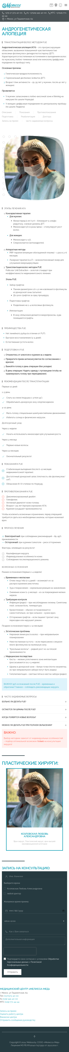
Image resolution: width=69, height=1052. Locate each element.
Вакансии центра (8, 1017)
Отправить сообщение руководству (17, 1020)
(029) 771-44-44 (12, 1002)
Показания (24, 112)
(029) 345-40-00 (10, 999)
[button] (66, 5)
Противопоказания (46, 112)
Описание (7, 112)
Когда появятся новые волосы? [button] (19, 717)
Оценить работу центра (11, 1014)
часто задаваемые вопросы (39, 121)
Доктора (47, 116)
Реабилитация (28, 116)
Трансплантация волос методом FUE (25, 42)
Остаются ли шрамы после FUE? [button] (19, 709)
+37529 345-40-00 (38, 13)
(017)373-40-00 (11, 996)
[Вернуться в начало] (11, 5)
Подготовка (7, 116)
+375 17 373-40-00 (14, 13)
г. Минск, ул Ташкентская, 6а (19, 19)
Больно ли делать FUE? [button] (14, 702)
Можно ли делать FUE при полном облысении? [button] (27, 725)
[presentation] (20, 951)
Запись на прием (10, 121)
